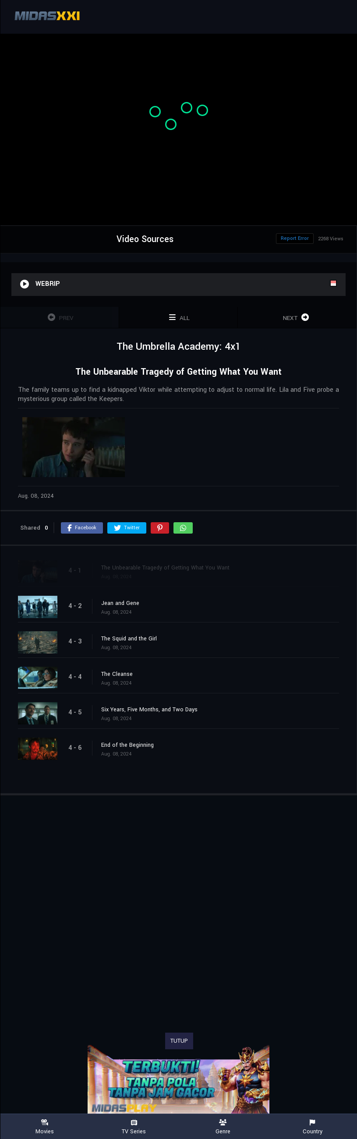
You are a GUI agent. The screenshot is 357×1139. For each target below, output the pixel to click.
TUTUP (179, 1041)
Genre (223, 1127)
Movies (44, 1127)
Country (312, 1127)
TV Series (134, 1127)
